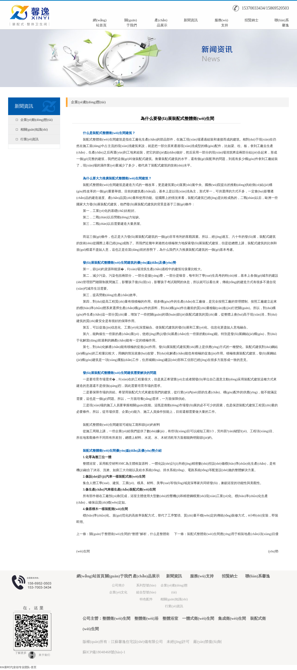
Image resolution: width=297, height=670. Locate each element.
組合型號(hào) (146, 592)
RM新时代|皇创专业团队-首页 (18, 667)
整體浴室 (170, 618)
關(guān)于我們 (130, 22)
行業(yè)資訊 (29, 139)
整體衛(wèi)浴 (146, 618)
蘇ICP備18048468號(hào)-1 (104, 652)
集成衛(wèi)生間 (232, 618)
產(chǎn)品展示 (161, 22)
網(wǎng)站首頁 (100, 22)
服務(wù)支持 (221, 22)
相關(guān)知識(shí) (34, 129)
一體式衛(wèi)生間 (198, 618)
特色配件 (146, 599)
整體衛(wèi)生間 (116, 618)
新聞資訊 (191, 20)
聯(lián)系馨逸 (281, 22)
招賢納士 (251, 20)
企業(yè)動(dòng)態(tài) (36, 120)
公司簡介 (118, 585)
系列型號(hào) (146, 585)
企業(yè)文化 (118, 592)
